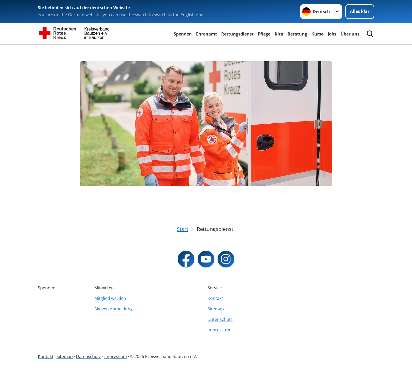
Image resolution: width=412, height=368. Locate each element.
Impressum (219, 330)
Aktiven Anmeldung (113, 309)
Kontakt (215, 298)
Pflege (264, 34)
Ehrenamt (206, 34)
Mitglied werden (110, 298)
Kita (279, 34)
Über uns (350, 34)
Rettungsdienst (237, 34)
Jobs (332, 34)
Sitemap (216, 309)
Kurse (317, 34)
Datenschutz (220, 319)
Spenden (183, 34)
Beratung (297, 34)
